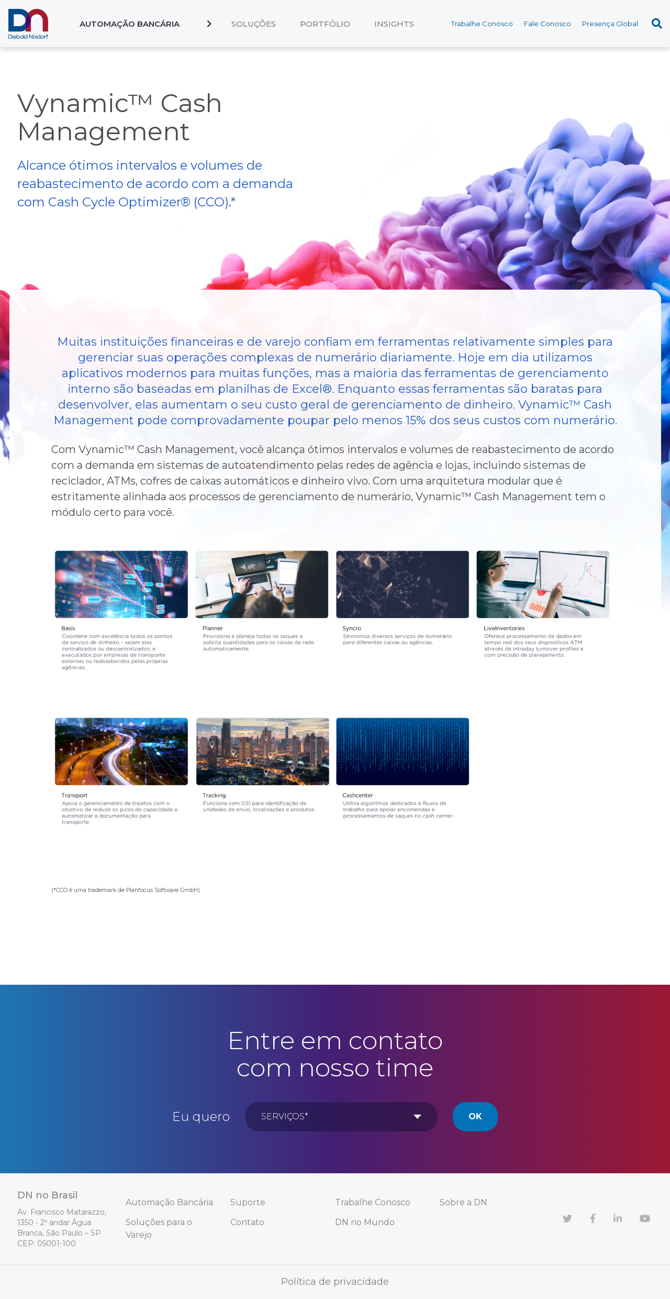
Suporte (247, 1202)
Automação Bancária (130, 24)
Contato (247, 1222)
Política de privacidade (335, 1281)
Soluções (253, 24)
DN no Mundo (365, 1222)
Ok (475, 1116)
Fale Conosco (547, 23)
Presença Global (610, 23)
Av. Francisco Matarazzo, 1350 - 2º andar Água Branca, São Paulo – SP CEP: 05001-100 (61, 1227)
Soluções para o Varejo (159, 1228)
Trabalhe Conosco (482, 23)
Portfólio (325, 24)
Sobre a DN (463, 1202)
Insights (394, 24)
